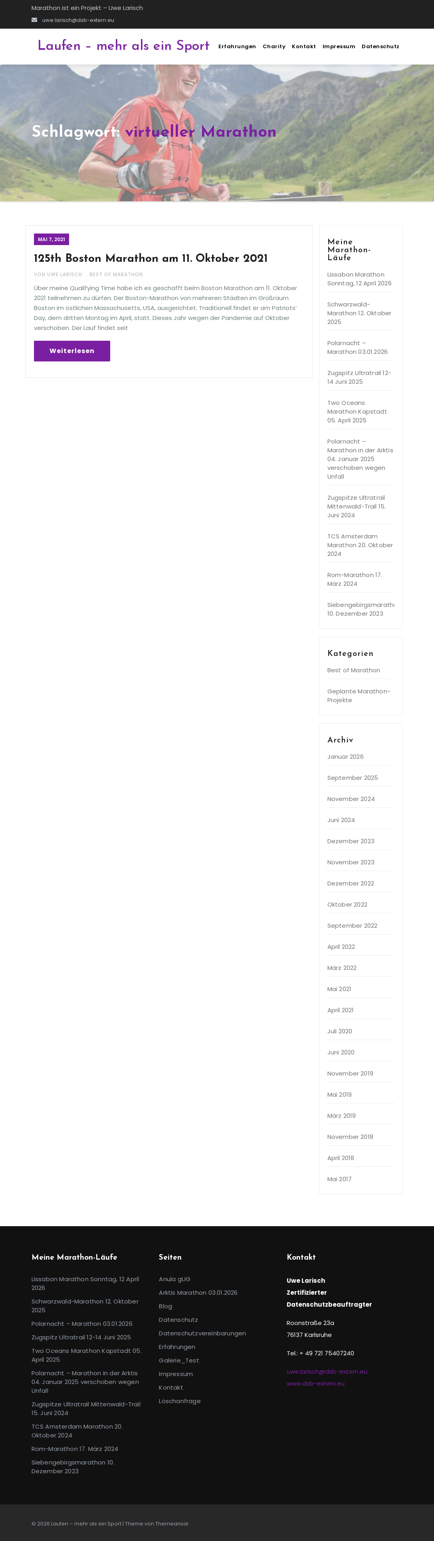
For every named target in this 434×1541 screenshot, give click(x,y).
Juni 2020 (341, 1052)
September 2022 (352, 925)
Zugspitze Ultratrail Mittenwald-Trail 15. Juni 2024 (356, 506)
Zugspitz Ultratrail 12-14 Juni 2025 (359, 377)
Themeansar (172, 1523)
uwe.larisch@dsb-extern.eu (73, 20)
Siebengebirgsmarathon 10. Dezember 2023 (364, 609)
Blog (165, 1306)
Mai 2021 (339, 989)
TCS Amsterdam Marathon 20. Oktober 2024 (360, 545)
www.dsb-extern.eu (316, 1383)
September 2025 (353, 777)
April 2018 (341, 1158)
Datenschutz (381, 46)
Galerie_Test (179, 1360)
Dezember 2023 (351, 841)
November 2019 (350, 1073)
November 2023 (351, 862)
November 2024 (351, 799)
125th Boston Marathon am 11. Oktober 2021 (151, 259)
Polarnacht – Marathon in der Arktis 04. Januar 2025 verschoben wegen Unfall (360, 459)
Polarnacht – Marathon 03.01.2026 (357, 347)
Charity (274, 46)
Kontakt (304, 46)
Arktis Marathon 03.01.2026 (198, 1292)
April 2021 (340, 1010)
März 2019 (341, 1115)
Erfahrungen (237, 46)
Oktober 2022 (347, 904)
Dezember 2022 (351, 883)
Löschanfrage (179, 1401)
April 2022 (341, 946)
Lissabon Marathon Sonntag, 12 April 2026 (359, 278)
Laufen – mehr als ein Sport (124, 46)
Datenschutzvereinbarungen (202, 1333)
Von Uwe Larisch (59, 274)
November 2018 (350, 1137)
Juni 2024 (341, 820)
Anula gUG (174, 1279)
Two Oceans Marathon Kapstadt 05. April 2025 (357, 411)
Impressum (339, 46)
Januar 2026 (345, 756)
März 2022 (342, 968)
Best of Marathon (116, 274)
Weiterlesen (72, 350)
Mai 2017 (339, 1179)
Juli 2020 (340, 1031)
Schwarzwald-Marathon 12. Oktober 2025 (359, 313)
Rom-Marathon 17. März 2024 (354, 579)
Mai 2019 (339, 1094)
